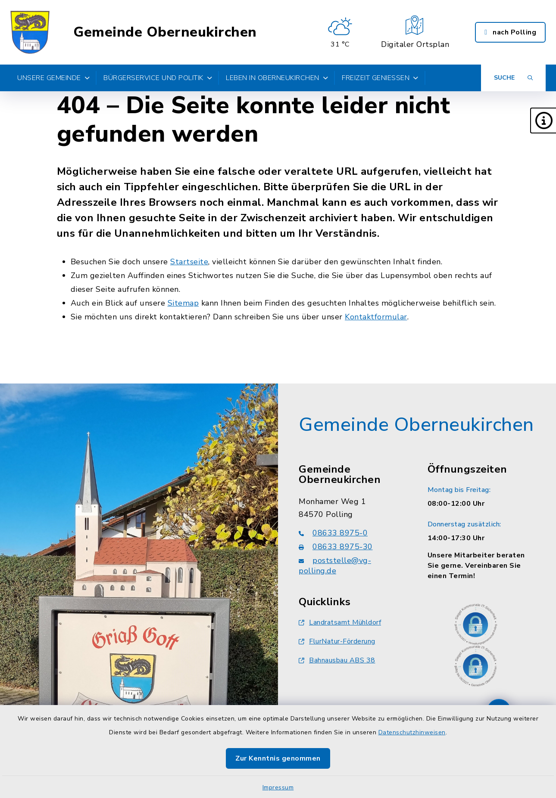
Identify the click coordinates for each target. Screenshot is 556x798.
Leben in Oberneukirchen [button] (277, 78)
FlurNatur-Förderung (337, 641)
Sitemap (183, 303)
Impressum (278, 787)
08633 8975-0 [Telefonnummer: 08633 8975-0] (333, 533)
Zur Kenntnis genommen (278, 758)
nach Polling (510, 32)
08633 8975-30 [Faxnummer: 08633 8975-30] (336, 546)
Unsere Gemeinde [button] (53, 78)
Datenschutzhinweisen (412, 732)
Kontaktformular (376, 317)
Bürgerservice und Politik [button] (157, 78)
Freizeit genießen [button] (380, 78)
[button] (543, 120)
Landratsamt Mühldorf (340, 622)
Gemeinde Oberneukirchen (165, 32)
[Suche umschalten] (513, 78)
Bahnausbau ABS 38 (337, 660)
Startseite (189, 262)
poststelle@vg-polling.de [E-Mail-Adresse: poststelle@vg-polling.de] (335, 565)
